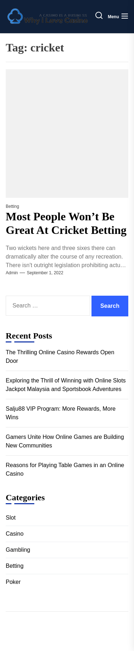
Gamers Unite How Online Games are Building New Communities (65, 441)
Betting (12, 206)
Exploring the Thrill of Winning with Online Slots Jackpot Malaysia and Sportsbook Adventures (66, 384)
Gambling (18, 550)
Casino (15, 534)
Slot (11, 518)
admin (12, 272)
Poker (13, 582)
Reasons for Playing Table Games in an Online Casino (65, 469)
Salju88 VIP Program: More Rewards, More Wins (60, 413)
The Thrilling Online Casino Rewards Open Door (60, 356)
